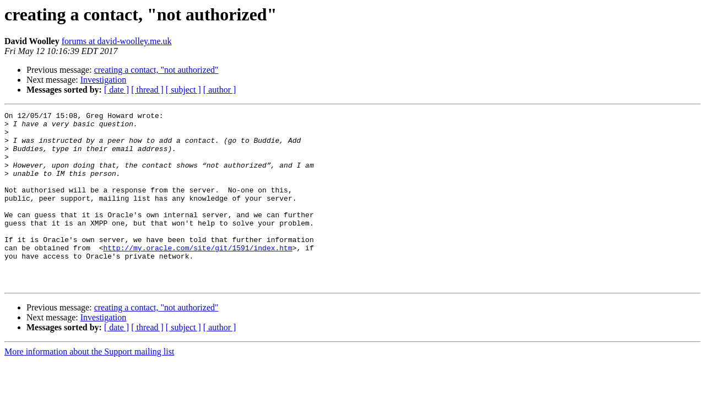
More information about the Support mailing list (89, 386)
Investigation (103, 79)
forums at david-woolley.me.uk (117, 41)
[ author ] (219, 89)
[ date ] (116, 89)
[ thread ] (147, 89)
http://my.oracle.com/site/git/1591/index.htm (197, 276)
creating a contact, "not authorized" (156, 69)
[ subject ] (183, 89)
